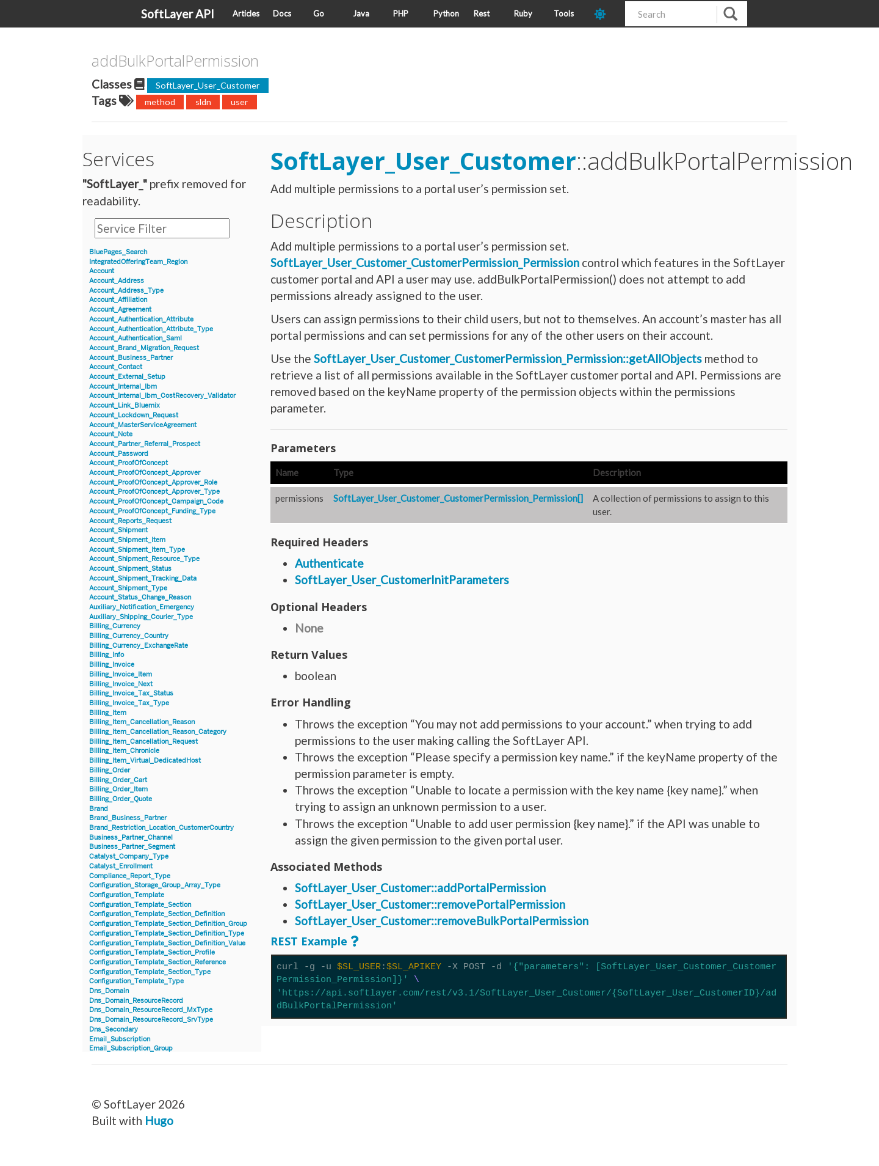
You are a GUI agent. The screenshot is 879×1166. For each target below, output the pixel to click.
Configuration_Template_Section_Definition (157, 914)
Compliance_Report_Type (129, 876)
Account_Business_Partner (131, 358)
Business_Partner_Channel (131, 838)
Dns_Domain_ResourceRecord (136, 1001)
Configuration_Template (126, 895)
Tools (564, 13)
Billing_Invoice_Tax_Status (131, 693)
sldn (203, 102)
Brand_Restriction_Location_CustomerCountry (161, 828)
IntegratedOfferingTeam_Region (138, 262)
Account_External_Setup (127, 377)
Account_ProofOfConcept (128, 463)
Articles (246, 13)
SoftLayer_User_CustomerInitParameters (402, 580)
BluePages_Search (118, 252)
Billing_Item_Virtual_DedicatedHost (145, 761)
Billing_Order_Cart (118, 780)
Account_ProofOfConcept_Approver (144, 473)
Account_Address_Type (126, 291)
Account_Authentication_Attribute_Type (151, 329)
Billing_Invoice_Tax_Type (129, 703)
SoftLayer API (177, 14)
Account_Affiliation (118, 300)
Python (446, 13)
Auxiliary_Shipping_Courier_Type (141, 617)
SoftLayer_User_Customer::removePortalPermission (430, 904)
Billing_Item (107, 713)
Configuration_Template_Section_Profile (152, 952)
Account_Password (118, 454)
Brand (98, 809)
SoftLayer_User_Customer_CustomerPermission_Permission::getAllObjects (508, 358)
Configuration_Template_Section (140, 905)
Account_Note (110, 434)
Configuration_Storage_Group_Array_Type (154, 885)
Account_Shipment (118, 530)
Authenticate (329, 563)
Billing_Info (106, 655)
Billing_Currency (114, 626)
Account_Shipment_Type (128, 588)
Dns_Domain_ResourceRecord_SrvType (151, 1020)
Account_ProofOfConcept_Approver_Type (154, 492)
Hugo (159, 1120)
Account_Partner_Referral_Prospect (144, 444)
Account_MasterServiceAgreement (143, 425)
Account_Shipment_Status (130, 569)
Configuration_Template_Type (136, 981)
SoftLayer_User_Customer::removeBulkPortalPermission (441, 921)
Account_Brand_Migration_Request (144, 348)
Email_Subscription (119, 1039)
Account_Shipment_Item (127, 540)
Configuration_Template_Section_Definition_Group (168, 924)
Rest (482, 13)
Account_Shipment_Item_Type (137, 550)
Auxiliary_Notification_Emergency (141, 607)
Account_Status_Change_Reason (140, 597)
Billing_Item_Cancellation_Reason (142, 722)
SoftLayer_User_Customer (208, 85)
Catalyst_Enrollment (121, 866)
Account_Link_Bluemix (124, 405)
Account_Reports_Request (130, 521)
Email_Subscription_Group (131, 1048)
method (160, 102)
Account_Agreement (120, 310)
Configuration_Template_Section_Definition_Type (166, 933)
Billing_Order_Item (118, 789)
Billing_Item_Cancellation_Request (143, 742)
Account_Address (116, 281)
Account (101, 271)
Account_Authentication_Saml (135, 338)
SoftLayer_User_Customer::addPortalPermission (420, 888)
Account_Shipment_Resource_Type (144, 559)
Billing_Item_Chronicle (124, 751)
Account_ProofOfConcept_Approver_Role (153, 482)
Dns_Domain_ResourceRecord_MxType (150, 1010)
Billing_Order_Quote (120, 799)
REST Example (308, 941)
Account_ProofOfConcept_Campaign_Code (156, 501)
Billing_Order (109, 770)
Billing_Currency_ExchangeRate (138, 646)
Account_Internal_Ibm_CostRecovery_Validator (162, 396)
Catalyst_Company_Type (128, 856)
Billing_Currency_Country (128, 636)
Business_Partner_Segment (132, 847)
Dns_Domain (109, 991)
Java (361, 13)
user (239, 102)
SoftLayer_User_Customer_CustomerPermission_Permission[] (458, 498)
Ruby (523, 13)
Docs (282, 13)
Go (318, 13)
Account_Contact (115, 367)
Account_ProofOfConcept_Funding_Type (152, 511)
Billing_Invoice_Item (120, 674)
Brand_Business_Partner (128, 818)
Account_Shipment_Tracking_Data (143, 578)
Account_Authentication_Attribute (141, 319)
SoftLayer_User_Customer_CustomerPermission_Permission (424, 262)
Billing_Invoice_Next (121, 684)
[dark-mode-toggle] (605, 14)
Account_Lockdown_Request (133, 415)
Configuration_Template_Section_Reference (157, 962)
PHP (400, 13)
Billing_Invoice (111, 665)
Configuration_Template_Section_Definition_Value (167, 943)
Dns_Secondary (113, 1029)
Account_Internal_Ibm (123, 387)
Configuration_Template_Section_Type (150, 972)
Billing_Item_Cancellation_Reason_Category (157, 732)
